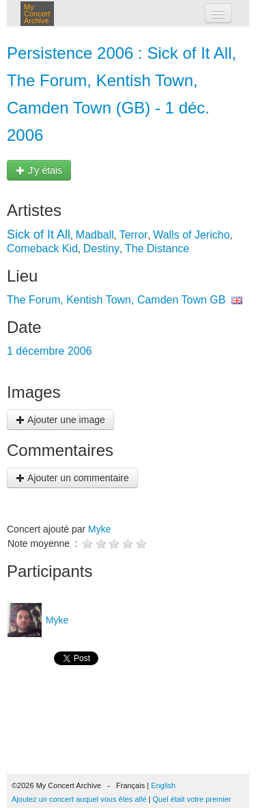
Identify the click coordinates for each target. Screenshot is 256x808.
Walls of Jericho (191, 235)
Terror (133, 235)
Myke (99, 529)
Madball (95, 235)
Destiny (101, 248)
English (163, 785)
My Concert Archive (37, 14)
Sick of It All (38, 234)
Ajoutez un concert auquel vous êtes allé (79, 799)
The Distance (157, 248)
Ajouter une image (60, 419)
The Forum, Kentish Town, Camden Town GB (116, 300)
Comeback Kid (42, 248)
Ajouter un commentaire (72, 477)
